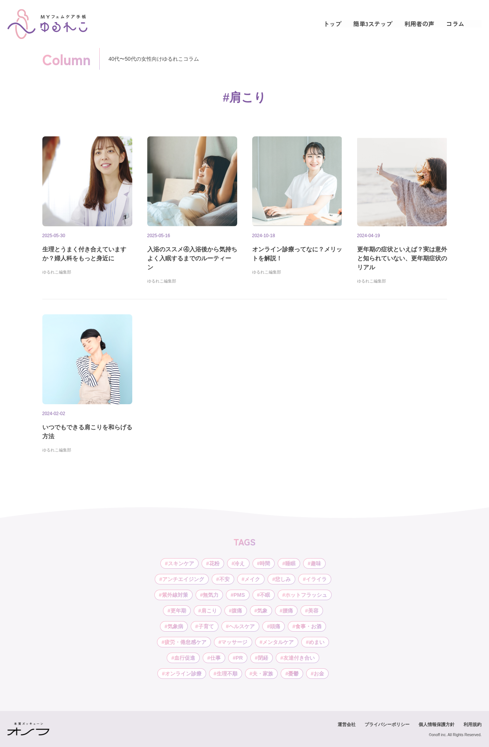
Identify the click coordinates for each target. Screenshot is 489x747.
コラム (455, 23)
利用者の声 (419, 23)
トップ (332, 23)
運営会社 (347, 724)
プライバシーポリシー (387, 724)
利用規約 (473, 724)
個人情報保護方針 (437, 724)
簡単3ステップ (372, 23)
